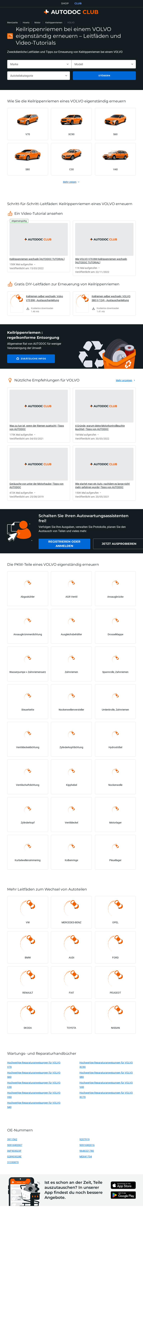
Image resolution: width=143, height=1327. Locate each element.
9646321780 (86, 1150)
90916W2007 (14, 1145)
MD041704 (85, 1156)
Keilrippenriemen (53, 22)
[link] (38, 246)
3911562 (12, 1139)
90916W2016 (87, 1145)
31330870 (13, 1162)
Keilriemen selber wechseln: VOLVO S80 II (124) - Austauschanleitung (111, 298)
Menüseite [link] (12, 22)
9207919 (84, 1139)
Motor (37, 22)
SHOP (65, 3)
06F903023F (14, 1150)
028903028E (14, 1156)
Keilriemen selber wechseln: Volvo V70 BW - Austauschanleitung (44, 298)
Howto (26, 22)
